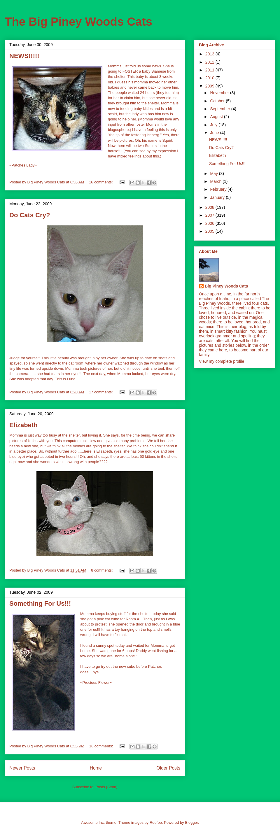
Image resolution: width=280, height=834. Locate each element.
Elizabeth (23, 425)
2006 (210, 223)
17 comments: (101, 392)
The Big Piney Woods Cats (78, 21)
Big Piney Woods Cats (226, 286)
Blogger (191, 822)
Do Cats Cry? (29, 215)
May (214, 173)
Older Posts (168, 767)
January (218, 197)
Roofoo (156, 822)
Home (96, 767)
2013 (210, 54)
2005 (210, 231)
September (220, 108)
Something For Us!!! (40, 603)
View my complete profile (221, 361)
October (218, 101)
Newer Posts (22, 767)
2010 (210, 78)
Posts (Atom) (106, 787)
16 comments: (101, 182)
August (217, 116)
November (220, 92)
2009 (210, 86)
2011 (210, 70)
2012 (210, 62)
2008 (210, 207)
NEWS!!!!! (24, 55)
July (214, 124)
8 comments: (102, 570)
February (219, 189)
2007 (210, 215)
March (216, 181)
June (215, 132)
